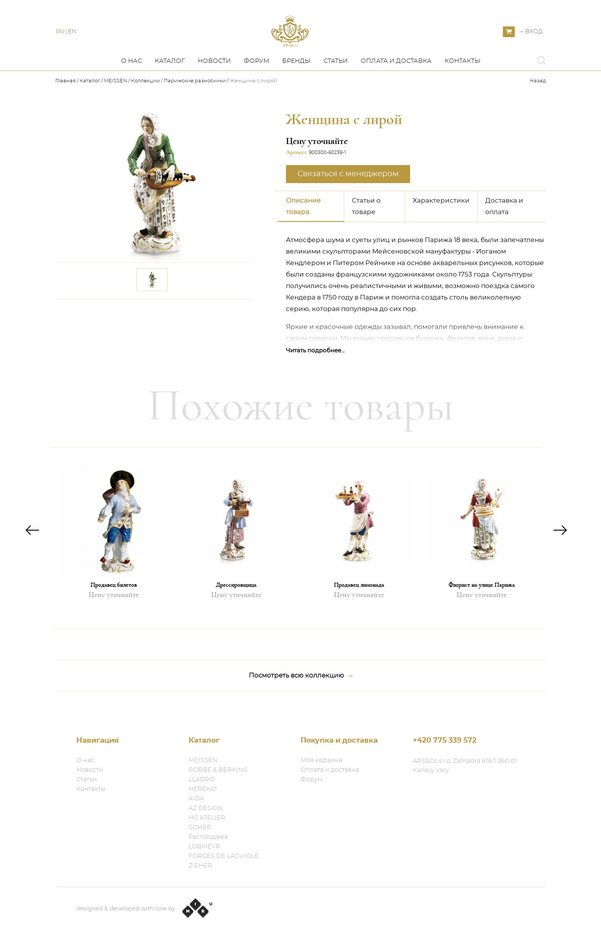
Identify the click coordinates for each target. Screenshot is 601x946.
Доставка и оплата (504, 221)
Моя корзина (321, 760)
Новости (214, 75)
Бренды (296, 75)
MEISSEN (115, 95)
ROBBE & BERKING (218, 770)
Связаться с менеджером (348, 188)
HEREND (203, 789)
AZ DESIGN (206, 808)
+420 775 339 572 (444, 740)
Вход (534, 39)
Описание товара (303, 221)
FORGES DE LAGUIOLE (224, 856)
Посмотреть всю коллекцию (301, 690)
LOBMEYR (204, 846)
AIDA (196, 798)
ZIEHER (200, 866)
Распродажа (208, 837)
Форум (256, 75)
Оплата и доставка (396, 75)
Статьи (335, 75)
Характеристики (441, 215)
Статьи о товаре (366, 221)
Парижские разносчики (195, 95)
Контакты (462, 75)
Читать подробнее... (315, 365)
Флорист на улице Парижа (481, 599)
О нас (131, 75)
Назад (538, 95)
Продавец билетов (113, 599)
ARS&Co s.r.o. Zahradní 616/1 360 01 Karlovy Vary (465, 765)
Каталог (170, 75)
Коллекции (145, 95)
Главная (66, 95)
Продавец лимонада (359, 599)
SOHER (200, 827)
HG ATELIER (207, 818)
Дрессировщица (236, 599)
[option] (113, 553)
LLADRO (201, 779)
